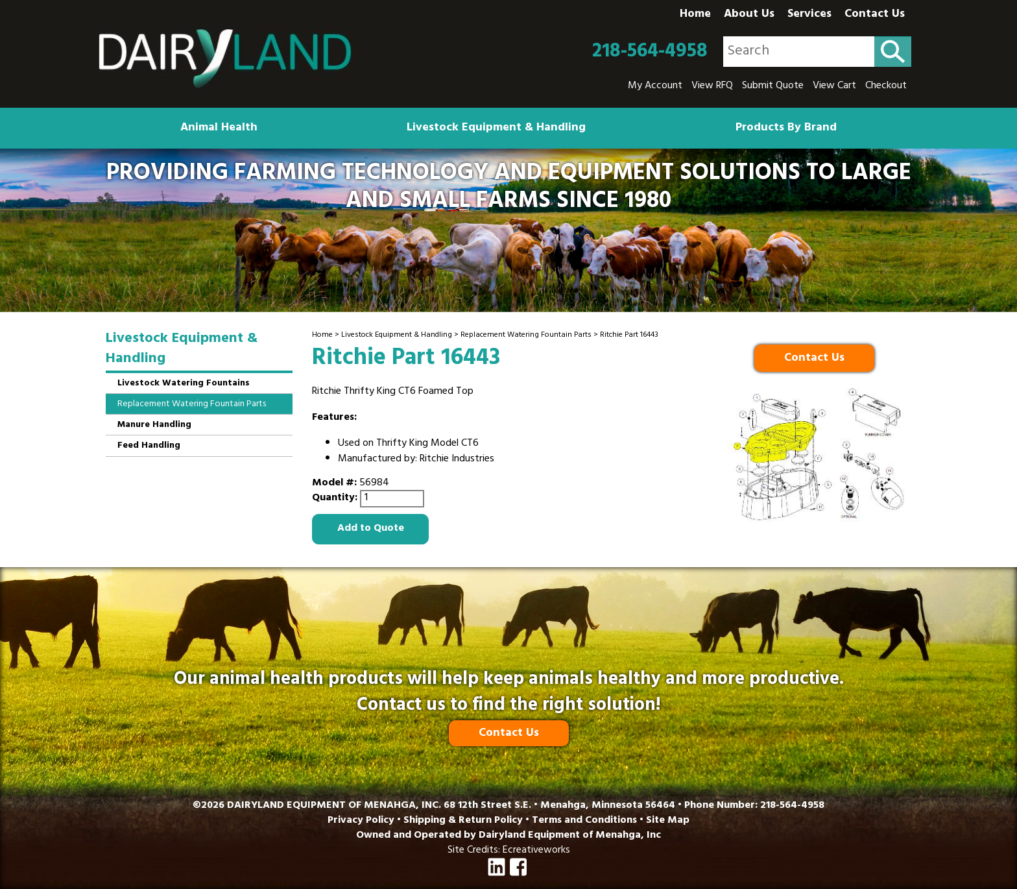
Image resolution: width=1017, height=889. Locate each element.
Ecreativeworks (536, 850)
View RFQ (712, 86)
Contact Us (874, 15)
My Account (655, 86)
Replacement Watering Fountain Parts (526, 335)
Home (695, 15)
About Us (749, 15)
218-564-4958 (650, 51)
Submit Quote (773, 86)
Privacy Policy (361, 821)
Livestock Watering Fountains (183, 384)
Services (809, 15)
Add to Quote (370, 529)
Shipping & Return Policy (463, 821)
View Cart (834, 86)
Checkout (886, 86)
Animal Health (218, 128)
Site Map (667, 821)
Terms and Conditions (584, 821)
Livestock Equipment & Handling (496, 128)
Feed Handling (148, 446)
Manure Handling (154, 425)
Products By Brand (786, 128)
